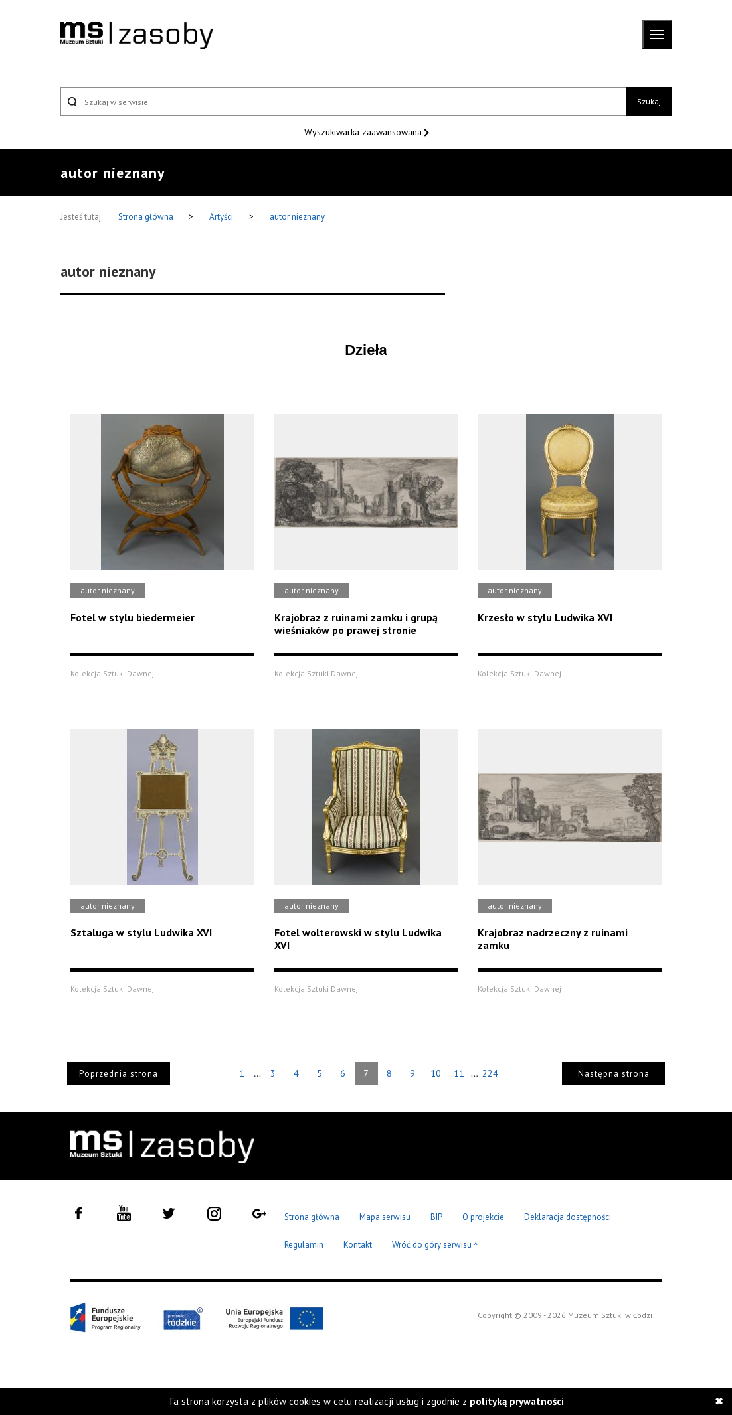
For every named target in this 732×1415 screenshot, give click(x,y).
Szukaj (649, 101)
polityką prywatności (517, 1401)
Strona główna (146, 216)
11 (459, 1073)
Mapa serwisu (385, 1217)
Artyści (221, 216)
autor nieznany (297, 216)
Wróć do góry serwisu (435, 1245)
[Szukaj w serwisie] (343, 101)
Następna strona (614, 1073)
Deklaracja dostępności (567, 1217)
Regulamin (303, 1244)
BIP (436, 1217)
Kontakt (357, 1244)
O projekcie (483, 1217)
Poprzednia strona (118, 1073)
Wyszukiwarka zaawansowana (364, 132)
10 (435, 1073)
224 (490, 1073)
